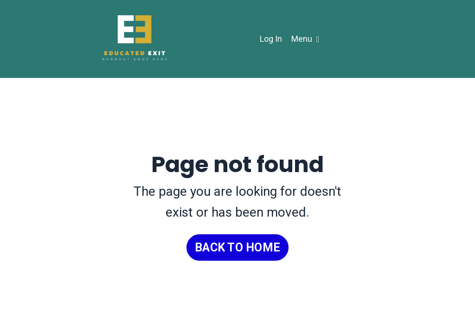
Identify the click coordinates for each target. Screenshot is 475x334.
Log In (271, 39)
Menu (305, 39)
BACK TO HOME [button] (237, 247)
